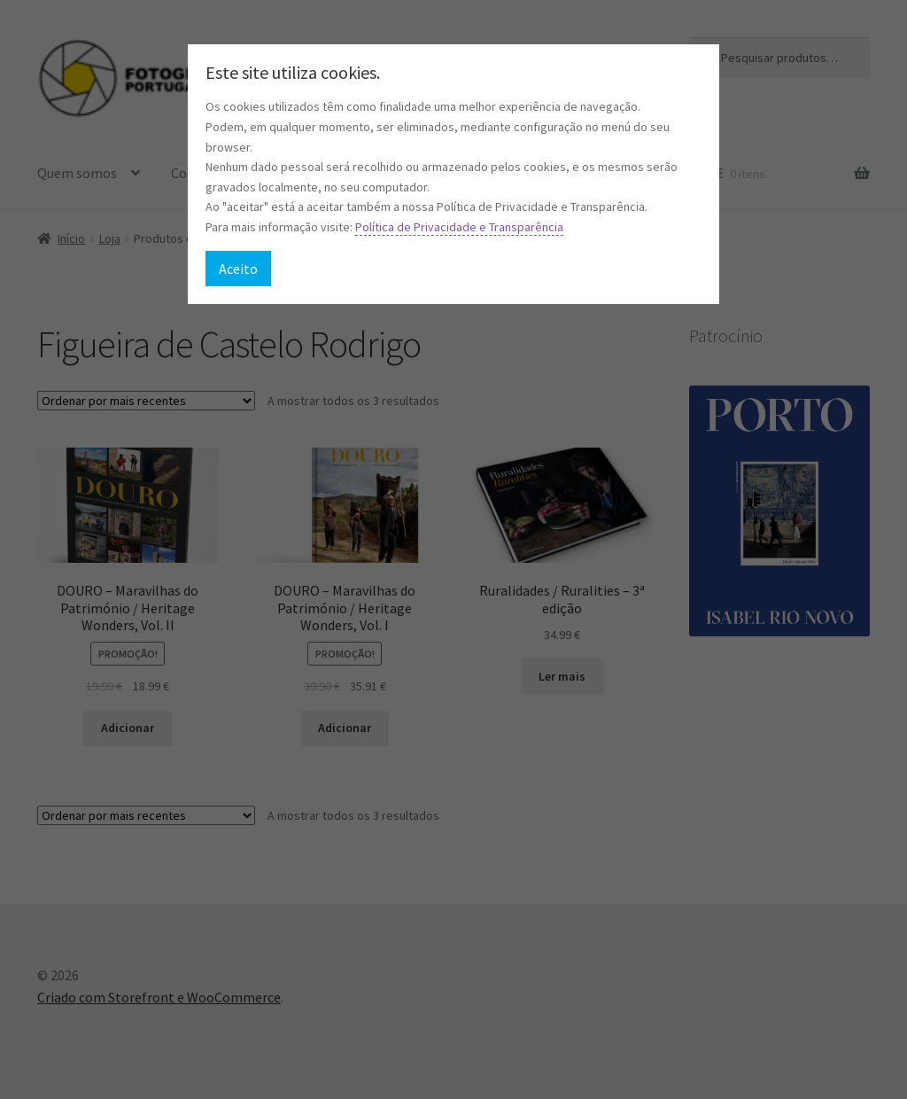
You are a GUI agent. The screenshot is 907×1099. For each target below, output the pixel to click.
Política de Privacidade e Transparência (459, 227)
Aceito (238, 268)
